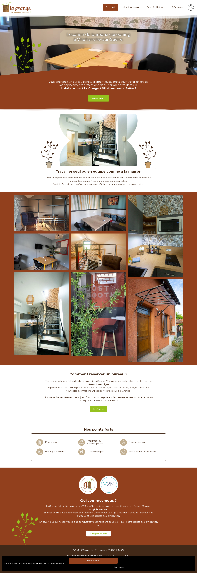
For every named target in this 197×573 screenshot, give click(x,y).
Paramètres (93, 560)
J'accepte (119, 567)
